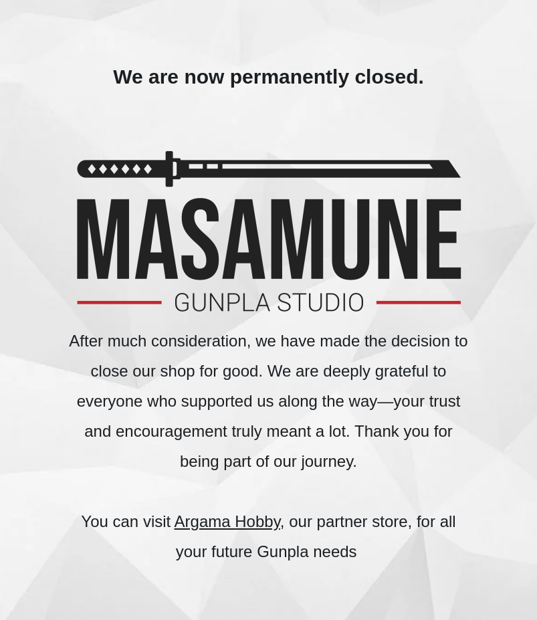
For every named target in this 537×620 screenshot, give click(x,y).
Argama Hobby (227, 521)
